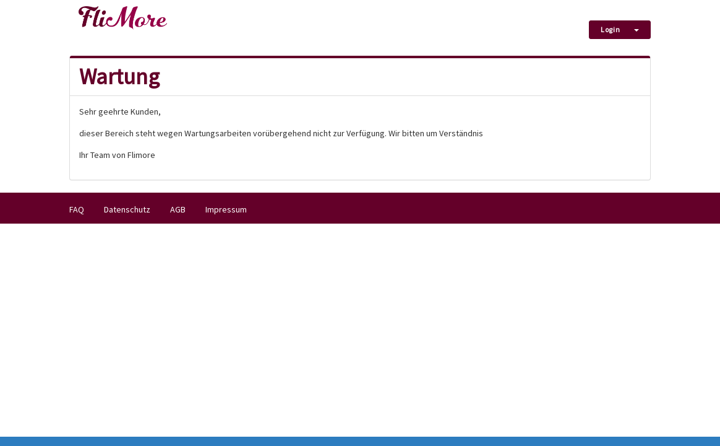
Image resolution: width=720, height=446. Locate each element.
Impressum (226, 209)
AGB (178, 209)
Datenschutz (127, 209)
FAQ (76, 209)
